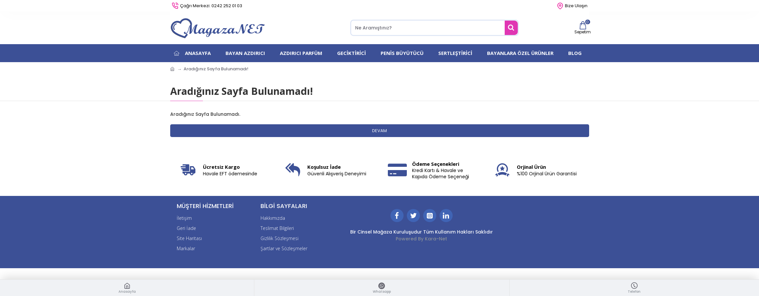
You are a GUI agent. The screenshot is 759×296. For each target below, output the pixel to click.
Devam (379, 131)
